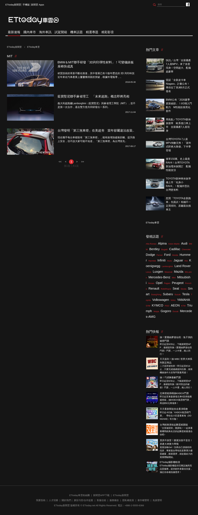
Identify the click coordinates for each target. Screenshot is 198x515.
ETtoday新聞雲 (13, 4)
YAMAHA (183, 299)
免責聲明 (157, 500)
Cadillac (174, 249)
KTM (183, 306)
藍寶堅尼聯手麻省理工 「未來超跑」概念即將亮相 (93, 96)
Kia (186, 261)
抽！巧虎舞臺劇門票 (170, 377)
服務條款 (114, 500)
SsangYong (156, 294)
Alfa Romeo (151, 244)
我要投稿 (40, 500)
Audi (184, 243)
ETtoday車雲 (36, 20)
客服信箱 (101, 500)
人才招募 (53, 500)
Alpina (162, 243)
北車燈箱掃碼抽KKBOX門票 (174, 393)
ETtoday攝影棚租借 (170, 462)
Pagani (167, 283)
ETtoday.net (89, 505)
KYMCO (157, 305)
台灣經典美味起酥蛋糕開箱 (174, 424)
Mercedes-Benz (159, 277)
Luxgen (158, 271)
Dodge (150, 254)
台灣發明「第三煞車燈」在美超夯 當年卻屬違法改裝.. (96, 130)
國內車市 (29, 32)
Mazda (178, 271)
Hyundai (152, 261)
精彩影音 (107, 32)
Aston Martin (174, 244)
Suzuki (177, 294)
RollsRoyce (166, 289)
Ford (167, 254)
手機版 (26, 4)
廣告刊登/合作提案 (83, 500)
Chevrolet (186, 249)
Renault (154, 288)
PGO (167, 306)
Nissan (151, 283)
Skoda (183, 289)
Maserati (168, 272)
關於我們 (66, 500)
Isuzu (169, 261)
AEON (175, 305)
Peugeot (177, 283)
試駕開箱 (61, 32)
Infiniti (161, 260)
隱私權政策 (128, 500)
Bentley (154, 249)
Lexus (148, 272)
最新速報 (14, 32)
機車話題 (76, 32)
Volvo (173, 300)
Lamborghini (167, 266)
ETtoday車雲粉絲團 (188, 4)
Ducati (175, 311)
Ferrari (159, 255)
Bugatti (164, 249)
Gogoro (166, 311)
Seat (176, 288)
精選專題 (92, 32)
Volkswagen (160, 299)
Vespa (156, 311)
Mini (174, 277)
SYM (148, 306)
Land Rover (182, 266)
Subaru (168, 294)
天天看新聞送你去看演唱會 (174, 409)
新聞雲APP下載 (101, 495)
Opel (159, 283)
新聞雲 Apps (37, 4)
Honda (175, 255)
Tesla (185, 294)
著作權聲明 (143, 500)
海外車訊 (45, 32)
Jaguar (178, 260)
